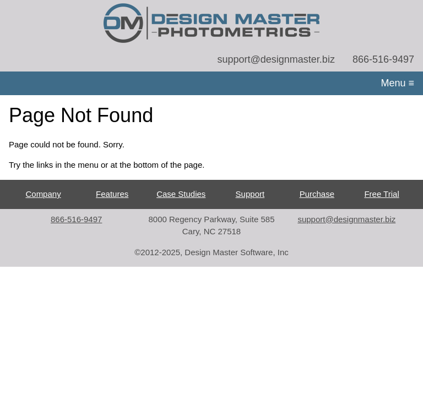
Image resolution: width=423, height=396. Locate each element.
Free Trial (381, 194)
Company (43, 194)
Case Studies (180, 194)
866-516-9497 (383, 59)
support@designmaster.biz (276, 59)
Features (112, 194)
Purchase (317, 194)
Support (250, 194)
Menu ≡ (397, 83)
